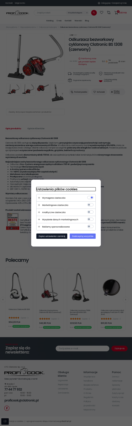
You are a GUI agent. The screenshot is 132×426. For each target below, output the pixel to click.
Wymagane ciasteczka (53, 197)
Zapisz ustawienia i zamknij (52, 236)
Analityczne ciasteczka (53, 212)
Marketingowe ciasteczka (55, 205)
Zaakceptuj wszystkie (82, 236)
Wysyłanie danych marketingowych (60, 219)
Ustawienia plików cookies (56, 189)
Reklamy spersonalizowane (56, 226)
